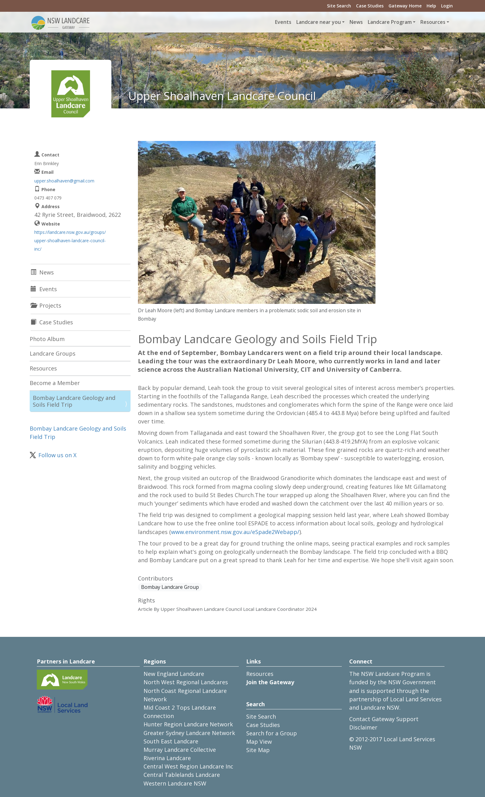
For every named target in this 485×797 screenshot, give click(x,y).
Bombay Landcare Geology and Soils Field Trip (74, 401)
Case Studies (370, 6)
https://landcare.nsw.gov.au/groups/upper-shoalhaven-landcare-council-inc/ (70, 240)
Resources (43, 368)
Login (447, 6)
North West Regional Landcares (186, 682)
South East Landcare (171, 741)
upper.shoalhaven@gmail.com (64, 181)
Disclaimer (363, 727)
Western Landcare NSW (175, 783)
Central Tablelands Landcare (182, 774)
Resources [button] (432, 22)
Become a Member (55, 383)
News (356, 22)
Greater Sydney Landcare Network (189, 733)
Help (431, 6)
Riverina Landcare (167, 758)
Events (283, 22)
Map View (259, 741)
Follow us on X (57, 455)
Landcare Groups (52, 353)
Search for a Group (271, 733)
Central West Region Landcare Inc (188, 766)
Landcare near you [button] (318, 22)
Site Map (258, 750)
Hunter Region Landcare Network (188, 724)
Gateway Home (405, 6)
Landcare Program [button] (390, 22)
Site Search (339, 6)
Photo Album (47, 339)
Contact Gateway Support (383, 719)
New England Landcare (174, 673)
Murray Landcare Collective (180, 749)
